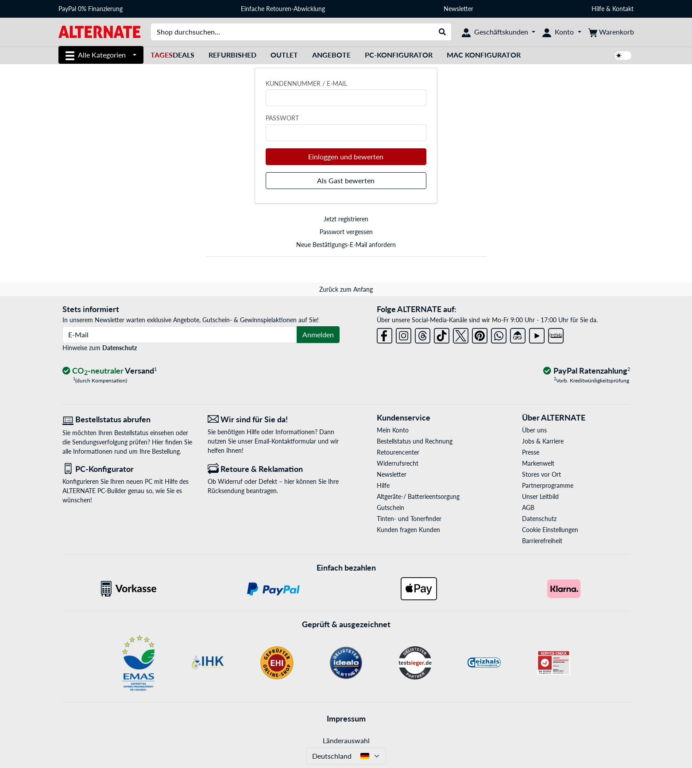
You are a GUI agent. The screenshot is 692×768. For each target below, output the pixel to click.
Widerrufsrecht (397, 463)
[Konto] (561, 32)
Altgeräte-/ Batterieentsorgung (418, 496)
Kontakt (623, 8)
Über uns (534, 430)
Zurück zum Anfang (346, 289)
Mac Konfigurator (484, 54)
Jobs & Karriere (543, 441)
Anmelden (318, 334)
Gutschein (390, 507)
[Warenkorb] (611, 32)
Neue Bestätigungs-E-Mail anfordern (346, 244)
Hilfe (597, 8)
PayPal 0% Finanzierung (90, 8)
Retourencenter (398, 452)
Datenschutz (119, 347)
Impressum (346, 718)
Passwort (282, 118)
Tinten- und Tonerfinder (409, 518)
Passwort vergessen (346, 231)
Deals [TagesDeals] (172, 54)
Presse (530, 452)
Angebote (331, 54)
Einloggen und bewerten (345, 156)
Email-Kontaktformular (285, 441)
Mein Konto (393, 430)
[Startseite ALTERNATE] (99, 31)
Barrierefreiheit (542, 540)
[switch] (623, 55)
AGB (528, 507)
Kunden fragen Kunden (408, 529)
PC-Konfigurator (399, 54)
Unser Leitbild (540, 496)
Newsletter (458, 8)
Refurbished (232, 54)
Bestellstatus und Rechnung (414, 441)
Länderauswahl (346, 740)
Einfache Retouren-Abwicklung (283, 8)
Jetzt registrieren (346, 219)
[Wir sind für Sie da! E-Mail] (274, 419)
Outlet (284, 54)
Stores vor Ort (541, 474)
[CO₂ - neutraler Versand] (109, 371)
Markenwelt (538, 463)
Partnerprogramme (547, 485)
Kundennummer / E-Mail (306, 83)
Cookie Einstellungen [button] (550, 529)
